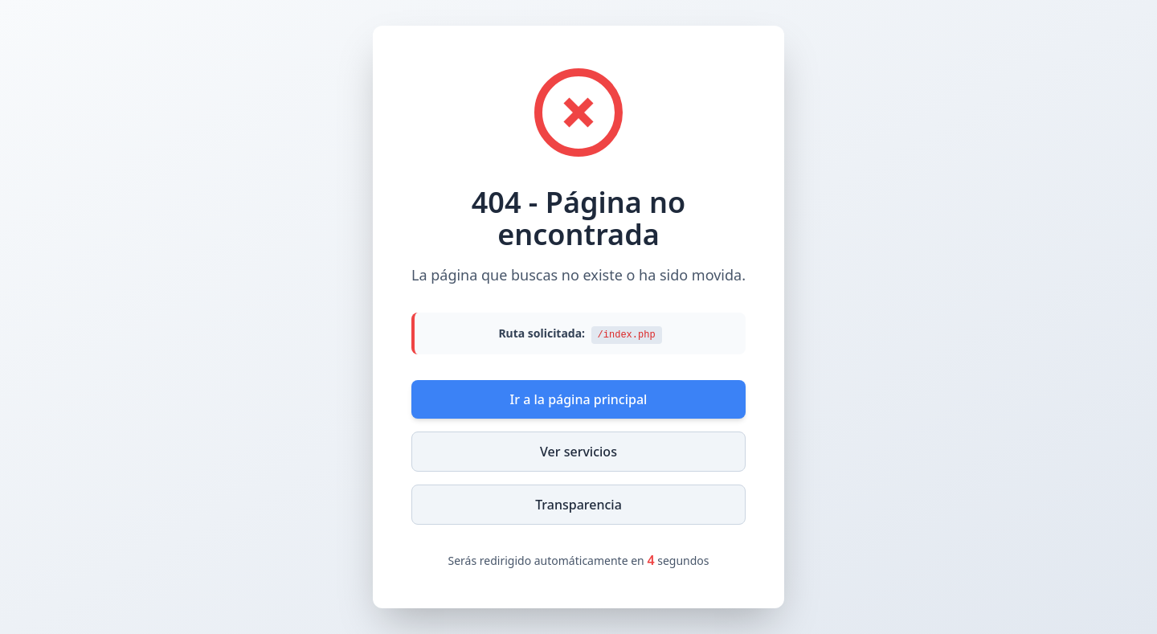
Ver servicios (578, 451)
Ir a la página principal (579, 399)
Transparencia (578, 504)
